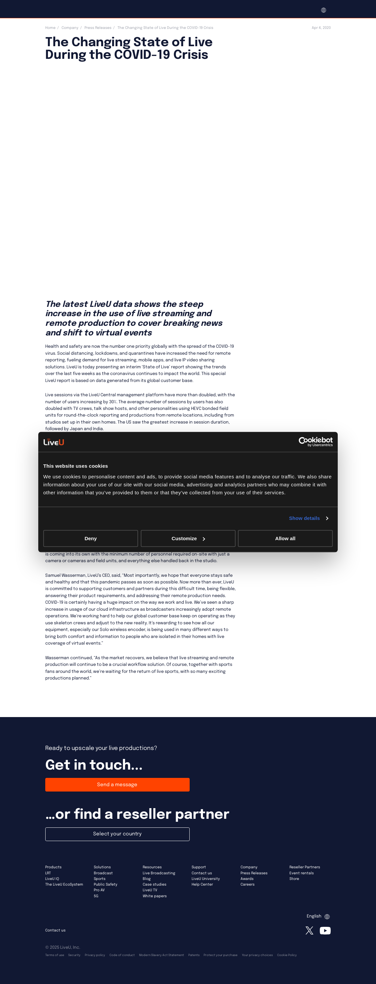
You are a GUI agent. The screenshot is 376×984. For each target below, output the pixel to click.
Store (294, 879)
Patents (194, 955)
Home (50, 28)
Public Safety (105, 885)
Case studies (154, 885)
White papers (155, 896)
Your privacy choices (257, 955)
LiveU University (206, 879)
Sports (99, 879)
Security (74, 955)
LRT (48, 873)
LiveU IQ (52, 879)
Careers (248, 885)
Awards (247, 879)
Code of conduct (122, 955)
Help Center (202, 885)
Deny (91, 538)
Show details (304, 518)
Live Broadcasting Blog (159, 876)
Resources (152, 867)
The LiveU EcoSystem (64, 885)
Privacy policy (95, 955)
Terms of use (54, 955)
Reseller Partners (304, 867)
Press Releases (98, 28)
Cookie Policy (287, 955)
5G (96, 896)
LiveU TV (150, 890)
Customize (188, 538)
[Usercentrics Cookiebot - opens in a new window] (304, 442)
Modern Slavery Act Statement (161, 955)
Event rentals (301, 873)
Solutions (102, 867)
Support (199, 867)
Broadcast (103, 873)
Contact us (202, 873)
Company (70, 28)
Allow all (285, 538)
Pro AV (99, 890)
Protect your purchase (221, 955)
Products (53, 867)
